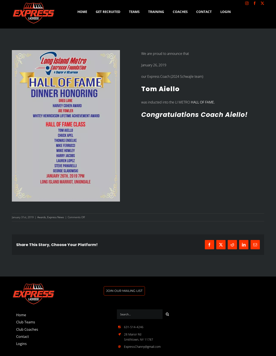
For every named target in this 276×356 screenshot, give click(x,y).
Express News (55, 217)
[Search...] (140, 314)
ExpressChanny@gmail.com (142, 347)
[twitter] (262, 3)
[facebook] (254, 3)
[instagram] (247, 3)
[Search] (167, 314)
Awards (41, 217)
